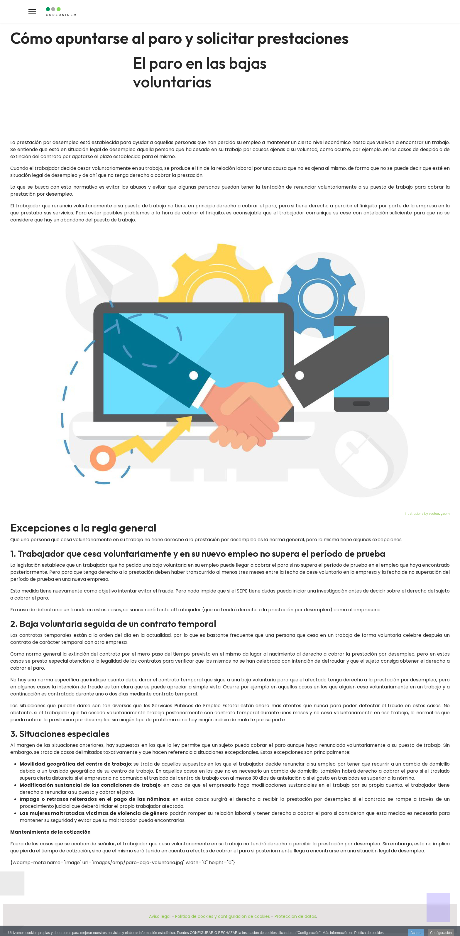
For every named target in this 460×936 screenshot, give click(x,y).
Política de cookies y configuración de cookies (222, 916)
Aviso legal (159, 916)
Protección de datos (295, 916)
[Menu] (32, 11)
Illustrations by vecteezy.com (427, 514)
